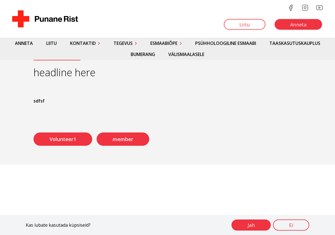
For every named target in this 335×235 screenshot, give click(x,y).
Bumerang (143, 54)
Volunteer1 (63, 139)
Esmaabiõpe (163, 43)
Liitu (51, 43)
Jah (251, 225)
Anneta (24, 43)
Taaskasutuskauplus (294, 43)
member (123, 139)
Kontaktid (83, 43)
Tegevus (123, 43)
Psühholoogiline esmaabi (225, 43)
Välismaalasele (186, 54)
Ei (291, 225)
